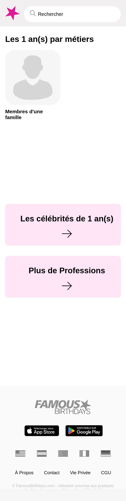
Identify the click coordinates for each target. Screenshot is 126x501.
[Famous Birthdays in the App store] (41, 430)
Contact (52, 473)
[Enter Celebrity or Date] (72, 14)
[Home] (63, 406)
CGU (106, 473)
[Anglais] (20, 453)
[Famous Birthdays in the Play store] (84, 430)
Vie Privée (80, 473)
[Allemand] (106, 453)
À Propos (24, 473)
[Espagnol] (42, 453)
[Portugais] (63, 453)
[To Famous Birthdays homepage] (12, 13)
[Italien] (84, 453)
